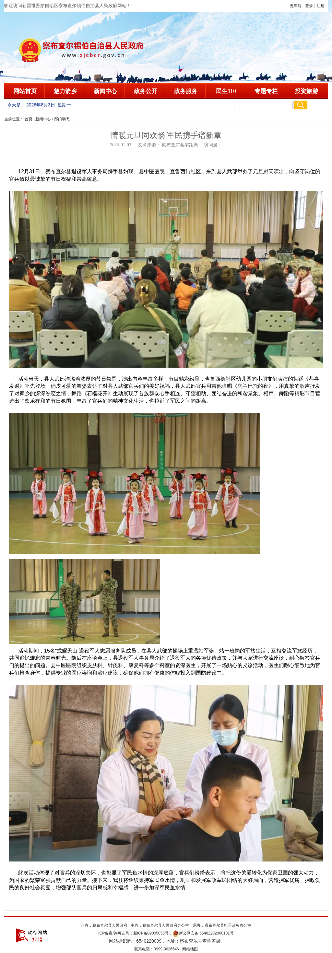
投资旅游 (306, 91)
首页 (28, 119)
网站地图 (190, 949)
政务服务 (185, 91)
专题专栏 (266, 91)
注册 (321, 6)
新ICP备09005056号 (151, 933)
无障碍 (296, 6)
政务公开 (145, 91)
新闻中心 (105, 91)
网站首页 (25, 91)
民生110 (226, 91)
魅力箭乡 (65, 91)
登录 (309, 6)
